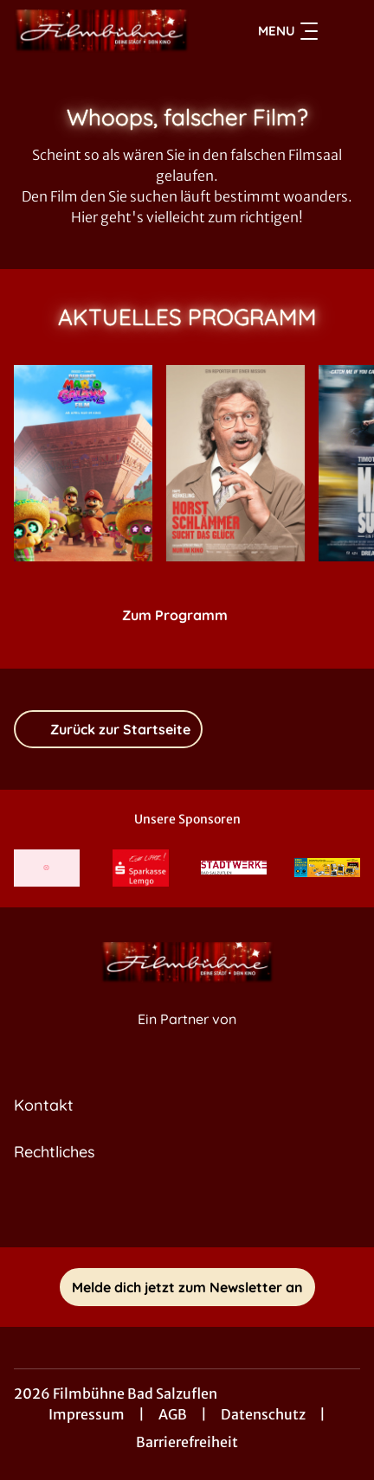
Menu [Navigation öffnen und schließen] (288, 31)
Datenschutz (263, 1414)
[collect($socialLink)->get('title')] (187, 1209)
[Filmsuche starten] (343, 31)
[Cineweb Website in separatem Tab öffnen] (187, 1037)
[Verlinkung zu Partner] (47, 868)
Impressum (86, 1414)
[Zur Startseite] (101, 31)
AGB (172, 1414)
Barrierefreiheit (187, 1442)
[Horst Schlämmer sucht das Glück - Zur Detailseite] (235, 463)
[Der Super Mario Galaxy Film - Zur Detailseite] (83, 463)
